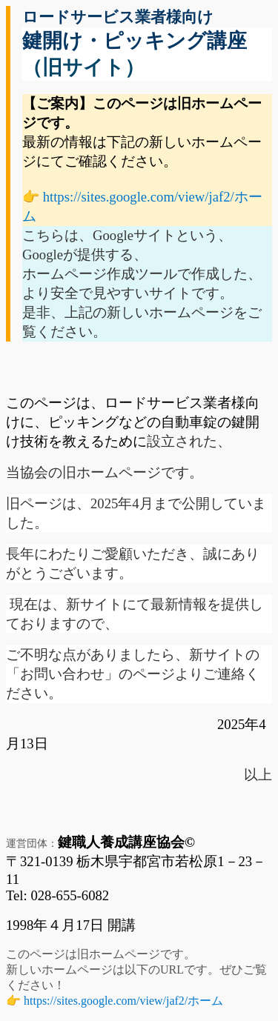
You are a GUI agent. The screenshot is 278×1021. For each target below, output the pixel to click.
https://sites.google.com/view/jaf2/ (123, 1000)
